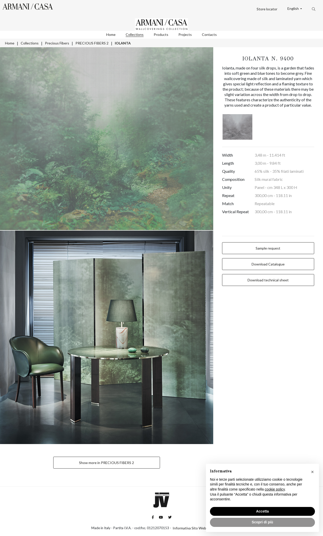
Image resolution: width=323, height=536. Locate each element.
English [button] (293, 8)
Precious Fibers (57, 43)
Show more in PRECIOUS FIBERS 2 (106, 462)
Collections (135, 34)
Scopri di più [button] (262, 522)
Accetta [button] (262, 511)
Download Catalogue (268, 264)
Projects (185, 34)
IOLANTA (123, 43)
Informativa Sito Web (189, 528)
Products (161, 34)
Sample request (268, 248)
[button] (312, 472)
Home (111, 34)
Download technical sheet (268, 280)
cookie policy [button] (275, 489)
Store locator (267, 9)
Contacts (209, 34)
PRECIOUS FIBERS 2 (92, 43)
